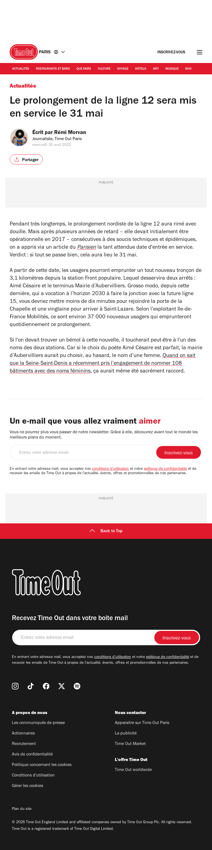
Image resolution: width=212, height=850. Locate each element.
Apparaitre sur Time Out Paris (142, 723)
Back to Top (106, 531)
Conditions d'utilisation (33, 775)
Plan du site (21, 809)
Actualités (20, 69)
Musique (172, 69)
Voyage (122, 69)
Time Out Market (130, 744)
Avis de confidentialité (32, 754)
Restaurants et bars (53, 69)
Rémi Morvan (73, 133)
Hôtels (140, 69)
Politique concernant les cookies (41, 765)
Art (156, 69)
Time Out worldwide (133, 770)
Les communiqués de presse (38, 723)
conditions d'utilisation (110, 469)
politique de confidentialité (165, 469)
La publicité (126, 733)
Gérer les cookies (27, 786)
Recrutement (24, 744)
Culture (104, 69)
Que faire (83, 69)
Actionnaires (23, 733)
